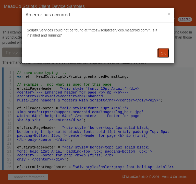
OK (163, 53)
